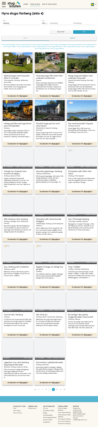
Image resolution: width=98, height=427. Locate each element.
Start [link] (26, 4)
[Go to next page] (60, 389)
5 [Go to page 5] (57, 389)
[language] (93, 4)
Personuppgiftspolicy (50, 417)
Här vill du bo (41, 315)
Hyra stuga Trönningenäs (41, 44)
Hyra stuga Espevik (89, 44)
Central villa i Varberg (13, 315)
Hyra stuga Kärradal (74, 44)
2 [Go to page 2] (46, 389)
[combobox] (20, 23)
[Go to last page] (64, 389)
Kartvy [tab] (72, 38)
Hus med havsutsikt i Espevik (80, 124)
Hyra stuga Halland (57, 48)
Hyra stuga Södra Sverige (71, 46)
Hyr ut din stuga (49, 4)
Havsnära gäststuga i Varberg (49, 171)
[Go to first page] (35, 389)
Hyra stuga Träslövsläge (58, 44)
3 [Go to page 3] (49, 389)
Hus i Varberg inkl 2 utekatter (16, 267)
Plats (4, 20)
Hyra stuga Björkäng (39, 46)
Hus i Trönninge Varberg (78, 219)
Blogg (45, 413)
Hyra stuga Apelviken (9, 44)
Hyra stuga (35, 4)
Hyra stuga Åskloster (24, 46)
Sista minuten (17, 413)
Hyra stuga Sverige (88, 46)
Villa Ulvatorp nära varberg (16, 219)
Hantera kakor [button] (47, 419)
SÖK (84, 32)
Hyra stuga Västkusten (42, 48)
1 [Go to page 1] (42, 389)
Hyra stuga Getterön (24, 44)
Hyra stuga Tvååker (9, 46)
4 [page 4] (53, 389)
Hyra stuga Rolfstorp (55, 46)
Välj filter (61, 32)
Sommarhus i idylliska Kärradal (49, 363)
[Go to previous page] (38, 389)
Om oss (45, 408)
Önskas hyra (32, 408)
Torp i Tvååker (74, 267)
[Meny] (4, 3)
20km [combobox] (44, 23)
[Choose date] (61, 23)
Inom (43, 20)
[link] (64, 410)
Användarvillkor (48, 415)
